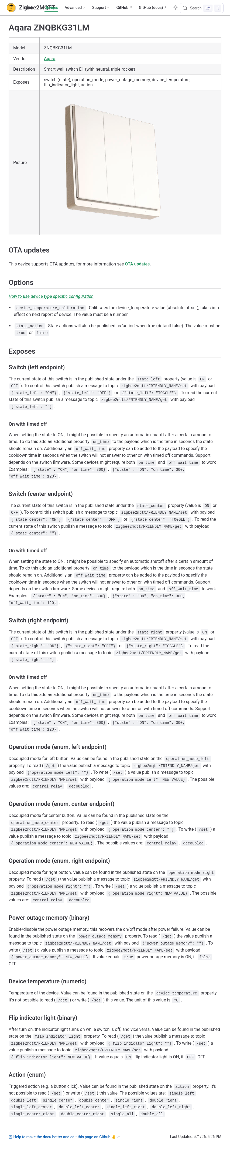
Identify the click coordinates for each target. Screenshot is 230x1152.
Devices (51, 7)
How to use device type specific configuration (51, 296)
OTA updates (137, 264)
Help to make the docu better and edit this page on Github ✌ (62, 1137)
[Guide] (31, 8)
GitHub (122, 7)
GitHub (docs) (151, 7)
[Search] (202, 8)
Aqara (49, 58)
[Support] (101, 8)
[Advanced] (75, 8)
